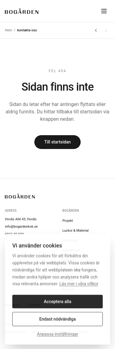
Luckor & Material (76, 231)
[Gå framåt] (106, 30)
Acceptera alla (57, 304)
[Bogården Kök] (21, 11)
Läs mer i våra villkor (78, 286)
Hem (8, 30)
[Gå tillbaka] (96, 30)
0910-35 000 (14, 234)
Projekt (68, 221)
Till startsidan (57, 141)
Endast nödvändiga (57, 321)
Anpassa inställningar (57, 336)
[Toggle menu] (104, 11)
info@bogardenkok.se (21, 227)
